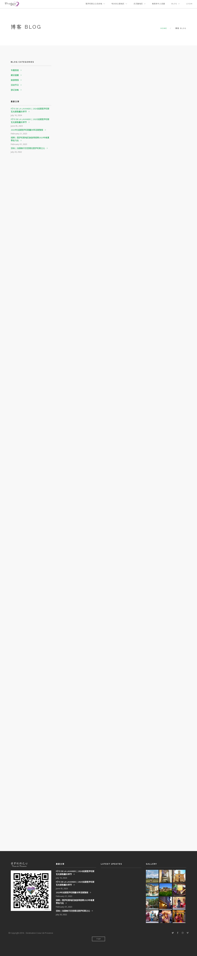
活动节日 (15, 85)
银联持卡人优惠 (158, 4)
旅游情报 (15, 80)
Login (189, 4)
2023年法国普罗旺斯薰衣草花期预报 (27, 129)
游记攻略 (15, 89)
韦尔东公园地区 (117, 4)
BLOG (174, 4)
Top (98, 939)
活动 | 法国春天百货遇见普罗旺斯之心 (28, 148)
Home (164, 28)
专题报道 (15, 70)
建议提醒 (15, 75)
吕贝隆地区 (138, 4)
